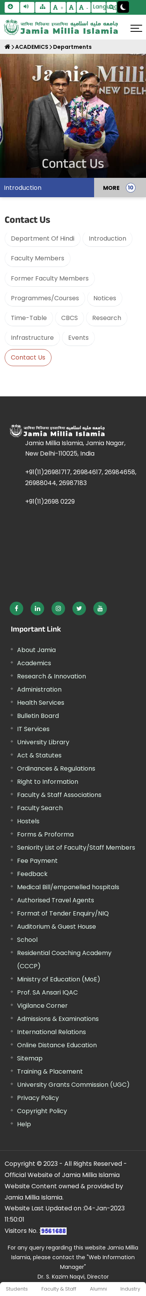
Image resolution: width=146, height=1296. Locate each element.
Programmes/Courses (45, 298)
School (27, 939)
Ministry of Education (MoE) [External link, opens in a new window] (58, 979)
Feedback (32, 873)
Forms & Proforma (45, 834)
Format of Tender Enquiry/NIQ (63, 913)
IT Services (33, 729)
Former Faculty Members (50, 278)
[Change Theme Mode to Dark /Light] (123, 7)
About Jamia (36, 649)
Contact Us (28, 357)
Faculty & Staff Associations (59, 794)
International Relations (51, 1032)
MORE (111, 187)
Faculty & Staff (58, 1289)
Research (106, 317)
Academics (34, 663)
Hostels (28, 821)
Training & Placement (50, 1071)
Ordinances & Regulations (56, 768)
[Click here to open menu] (136, 28)
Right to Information (47, 781)
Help (24, 1124)
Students (17, 1289)
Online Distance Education (57, 1045)
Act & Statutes (39, 755)
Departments (72, 47)
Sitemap (30, 1058)
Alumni (98, 1289)
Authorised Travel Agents (55, 900)
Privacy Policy (38, 1097)
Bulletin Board (38, 715)
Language (99, 6)
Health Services (40, 702)
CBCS (69, 317)
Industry (130, 1289)
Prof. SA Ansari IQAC (47, 992)
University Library (43, 742)
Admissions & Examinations (58, 1018)
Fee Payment (37, 860)
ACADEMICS (31, 47)
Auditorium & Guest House (56, 926)
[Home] (7, 46)
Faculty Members (37, 258)
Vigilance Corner (42, 1005)
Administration (39, 689)
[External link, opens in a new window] (16, 608)
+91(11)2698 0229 (50, 501)
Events (78, 337)
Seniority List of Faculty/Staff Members (76, 847)
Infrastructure (32, 337)
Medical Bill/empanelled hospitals (68, 887)
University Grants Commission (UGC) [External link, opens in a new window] (73, 1084)
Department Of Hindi (42, 238)
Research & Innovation (51, 676)
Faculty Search (40, 808)
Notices (104, 298)
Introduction (22, 187)
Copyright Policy (42, 1111)
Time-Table (29, 317)
